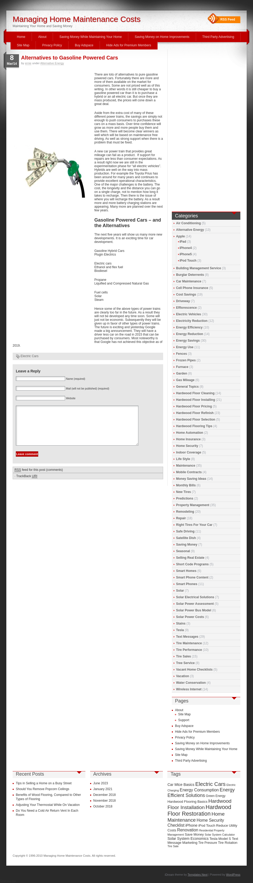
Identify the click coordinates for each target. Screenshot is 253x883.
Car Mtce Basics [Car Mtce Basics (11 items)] (180, 784)
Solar (180, 590)
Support (183, 720)
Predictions (184, 498)
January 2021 (103, 789)
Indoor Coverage (188, 452)
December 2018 (104, 795)
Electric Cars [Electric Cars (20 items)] (210, 784)
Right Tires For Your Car (194, 525)
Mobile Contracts (189, 472)
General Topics (187, 386)
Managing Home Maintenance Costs (76, 19)
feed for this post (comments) (38, 478)
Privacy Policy (52, 45)
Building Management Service (198, 268)
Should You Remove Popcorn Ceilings (42, 789)
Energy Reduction (189, 334)
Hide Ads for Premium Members (128, 45)
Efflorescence (186, 308)
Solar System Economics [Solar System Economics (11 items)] (187, 838)
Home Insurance (188, 439)
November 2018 (104, 800)
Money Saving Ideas (191, 479)
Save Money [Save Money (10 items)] (194, 834)
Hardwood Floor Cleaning (195, 393)
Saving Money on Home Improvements (162, 37)
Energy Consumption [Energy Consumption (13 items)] (199, 790)
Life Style (183, 459)
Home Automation (189, 433)
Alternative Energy (52, 63)
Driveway (183, 301)
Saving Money (186, 544)
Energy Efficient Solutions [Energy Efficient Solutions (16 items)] (201, 792)
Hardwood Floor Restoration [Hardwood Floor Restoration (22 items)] (199, 810)
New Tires (183, 492)
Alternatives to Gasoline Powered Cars (69, 58)
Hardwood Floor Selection (195, 419)
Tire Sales (183, 656)
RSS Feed (227, 19)
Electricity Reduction (191, 321)
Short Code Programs (192, 564)
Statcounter (8, 881)
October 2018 (103, 806)
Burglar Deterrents (190, 275)
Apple (180, 236)
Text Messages (187, 636)
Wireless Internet (189, 689)
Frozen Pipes (186, 360)
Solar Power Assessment (195, 604)
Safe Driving (185, 531)
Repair (181, 518)
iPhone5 (185, 254)
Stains (181, 623)
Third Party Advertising (218, 37)
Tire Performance (189, 650)
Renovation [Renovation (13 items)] (187, 830)
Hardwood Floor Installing (195, 400)
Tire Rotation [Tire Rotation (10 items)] (227, 843)
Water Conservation (191, 683)
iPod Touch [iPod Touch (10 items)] (206, 825)
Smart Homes (186, 571)
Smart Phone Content (192, 577)
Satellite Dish (186, 538)
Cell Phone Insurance (192, 288)
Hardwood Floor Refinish (195, 413)
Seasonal (183, 551)
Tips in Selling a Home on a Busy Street (44, 783)
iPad (182, 241)
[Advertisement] (52, 108)
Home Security (187, 446)
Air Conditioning (188, 223)
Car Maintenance (188, 281)
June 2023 (100, 783)
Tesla (180, 630)
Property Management (192, 505)
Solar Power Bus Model (193, 610)
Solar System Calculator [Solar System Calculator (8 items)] (220, 834)
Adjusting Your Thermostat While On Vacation (48, 805)
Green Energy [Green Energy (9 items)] (215, 796)
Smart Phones (186, 584)
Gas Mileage (185, 380)
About (42, 37)
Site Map (23, 45)
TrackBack (26, 484)
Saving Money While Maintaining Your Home (90, 37)
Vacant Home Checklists (194, 669)
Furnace (182, 367)
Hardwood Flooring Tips (194, 426)
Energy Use (184, 347)
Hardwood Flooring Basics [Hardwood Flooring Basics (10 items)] (187, 802)
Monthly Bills (186, 485)
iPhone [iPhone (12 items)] (191, 825)
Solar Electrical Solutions (195, 597)
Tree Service (185, 663)
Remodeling (185, 511)
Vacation (182, 676)
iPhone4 (185, 248)
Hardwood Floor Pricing (194, 406)
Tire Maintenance (189, 643)
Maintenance (185, 465)
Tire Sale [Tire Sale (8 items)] (172, 846)
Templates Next (198, 874)
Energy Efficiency (189, 327)
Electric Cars (29, 356)
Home (21, 37)
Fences (181, 354)
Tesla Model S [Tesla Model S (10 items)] (220, 839)
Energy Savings (188, 340)
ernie (28, 63)
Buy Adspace (84, 45)
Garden (181, 373)
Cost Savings (186, 294)
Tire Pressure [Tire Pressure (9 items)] (207, 843)
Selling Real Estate (190, 558)
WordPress (233, 874)
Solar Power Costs (190, 617)
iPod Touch (187, 260)
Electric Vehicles (188, 314)
